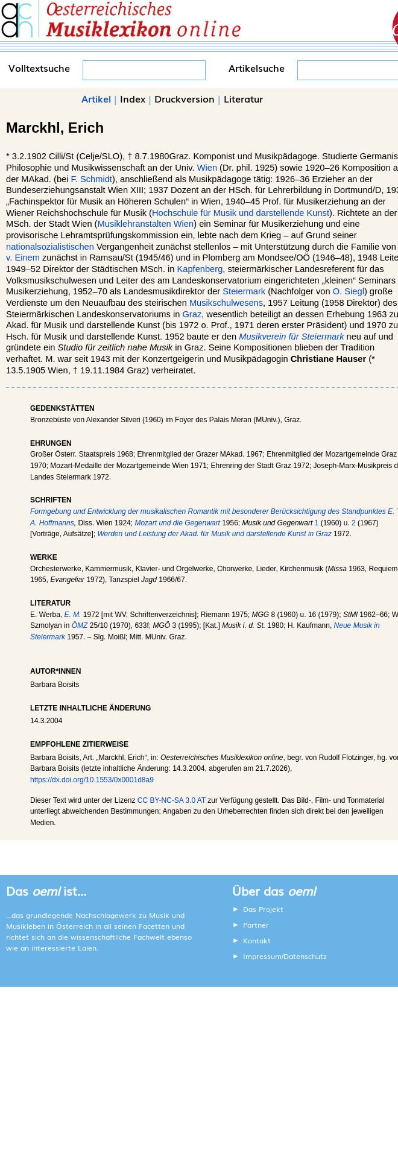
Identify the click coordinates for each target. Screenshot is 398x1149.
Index (132, 98)
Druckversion (184, 98)
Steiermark (244, 291)
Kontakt (257, 940)
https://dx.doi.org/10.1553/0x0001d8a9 (92, 780)
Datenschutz (305, 956)
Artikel (96, 98)
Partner (256, 924)
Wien (207, 168)
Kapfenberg (200, 269)
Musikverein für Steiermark (291, 336)
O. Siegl (348, 291)
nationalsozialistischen (50, 247)
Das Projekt (263, 909)
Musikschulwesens (226, 303)
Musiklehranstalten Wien (146, 224)
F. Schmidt (91, 179)
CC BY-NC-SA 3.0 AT (171, 800)
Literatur (243, 98)
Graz (191, 314)
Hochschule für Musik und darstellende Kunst (240, 213)
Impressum (262, 956)
